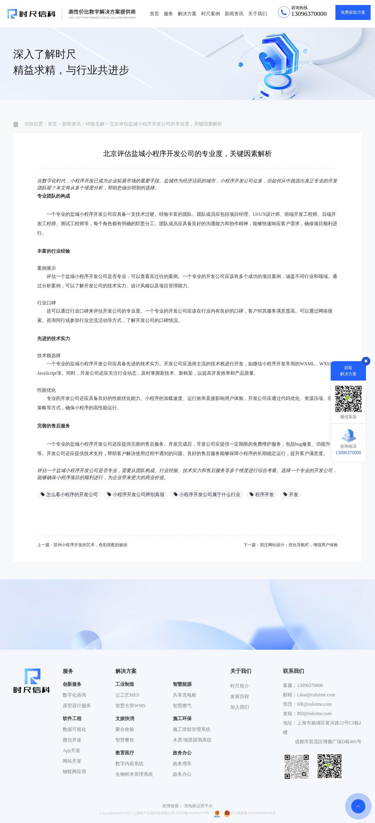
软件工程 (72, 718)
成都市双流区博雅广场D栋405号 (328, 741)
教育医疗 (124, 752)
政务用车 (182, 763)
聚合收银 (124, 729)
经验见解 (95, 123)
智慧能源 (182, 684)
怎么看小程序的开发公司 (69, 494)
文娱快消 (124, 718)
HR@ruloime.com (314, 704)
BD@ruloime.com (314, 713)
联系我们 (293, 671)
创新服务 (72, 684)
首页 (154, 13)
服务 (168, 13)
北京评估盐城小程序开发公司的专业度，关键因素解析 (166, 123)
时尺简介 (239, 685)
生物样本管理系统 (134, 774)
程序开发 (262, 494)
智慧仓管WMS (130, 705)
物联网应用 (74, 771)
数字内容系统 (129, 763)
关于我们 (257, 13)
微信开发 (72, 739)
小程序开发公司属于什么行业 (207, 494)
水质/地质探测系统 (192, 739)
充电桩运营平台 (198, 806)
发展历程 (239, 696)
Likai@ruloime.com (316, 694)
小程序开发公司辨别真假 (135, 494)
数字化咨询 (74, 695)
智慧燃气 (182, 705)
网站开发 (72, 760)
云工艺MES (127, 695)
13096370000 (310, 685)
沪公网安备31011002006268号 (250, 813)
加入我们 (239, 707)
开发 (290, 494)
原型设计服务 (77, 705)
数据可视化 (74, 729)
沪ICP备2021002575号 (192, 813)
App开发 (71, 750)
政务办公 (182, 752)
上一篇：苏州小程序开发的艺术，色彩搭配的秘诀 (82, 545)
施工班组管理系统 (191, 729)
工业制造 (124, 684)
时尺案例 (210, 13)
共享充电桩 (184, 695)
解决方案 (187, 13)
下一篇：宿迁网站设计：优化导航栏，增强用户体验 (290, 545)
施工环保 (182, 718)
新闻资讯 (234, 13)
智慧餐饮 (124, 739)
